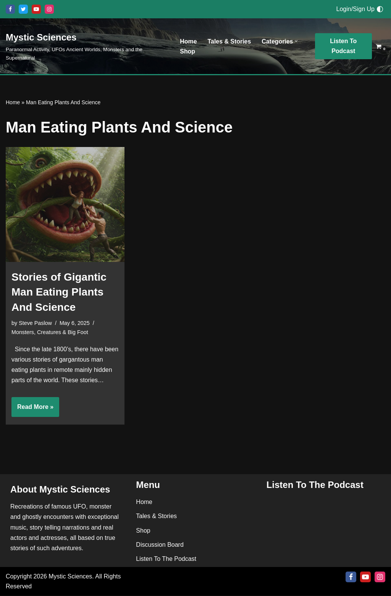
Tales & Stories (229, 41)
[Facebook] (10, 9)
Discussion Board (160, 545)
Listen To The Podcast (166, 559)
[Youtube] (36, 9)
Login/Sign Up (355, 9)
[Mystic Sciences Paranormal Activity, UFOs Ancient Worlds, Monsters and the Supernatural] (86, 46)
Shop (187, 51)
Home (188, 41)
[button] (297, 41)
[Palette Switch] (380, 9)
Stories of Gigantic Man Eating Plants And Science (59, 292)
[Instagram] (49, 9)
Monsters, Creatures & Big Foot (50, 332)
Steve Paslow (35, 323)
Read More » (32, 410)
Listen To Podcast (343, 46)
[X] (23, 9)
